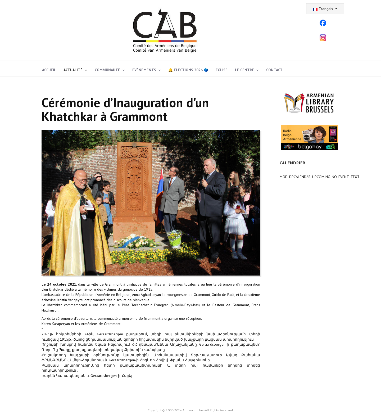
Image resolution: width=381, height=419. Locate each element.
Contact (274, 69)
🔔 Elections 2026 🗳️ (188, 69)
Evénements (144, 69)
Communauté (107, 69)
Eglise (222, 69)
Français (323, 8)
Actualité (73, 69)
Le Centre (244, 69)
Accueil (49, 69)
